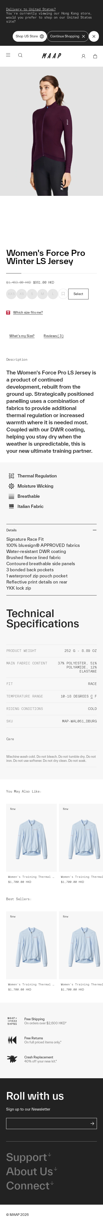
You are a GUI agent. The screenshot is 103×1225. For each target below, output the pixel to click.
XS (22, 294)
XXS (11, 294)
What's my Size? (22, 336)
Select (78, 294)
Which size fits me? (28, 312)
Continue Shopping (67, 36)
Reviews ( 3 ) (53, 336)
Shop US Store (30, 36)
